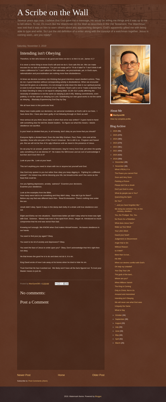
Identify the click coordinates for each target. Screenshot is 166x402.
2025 (115, 135)
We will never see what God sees (128, 302)
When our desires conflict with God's (130, 263)
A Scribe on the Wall (52, 12)
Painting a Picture (122, 181)
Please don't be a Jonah (125, 185)
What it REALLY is (122, 169)
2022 (115, 147)
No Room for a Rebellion (125, 219)
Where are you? (121, 278)
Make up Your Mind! (123, 227)
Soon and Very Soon (123, 177)
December (119, 162)
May (117, 335)
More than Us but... (123, 255)
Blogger (98, 396)
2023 (115, 143)
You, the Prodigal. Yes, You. (126, 215)
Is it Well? (119, 251)
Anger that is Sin (121, 243)
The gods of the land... (124, 274)
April (117, 339)
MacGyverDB (119, 115)
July (117, 327)
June (117, 331)
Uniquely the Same (122, 306)
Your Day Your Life (122, 271)
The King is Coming (123, 286)
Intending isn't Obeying (124, 298)
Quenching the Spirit (123, 197)
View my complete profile (120, 119)
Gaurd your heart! (122, 235)
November (119, 166)
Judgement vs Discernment (126, 239)
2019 (115, 159)
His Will (118, 259)
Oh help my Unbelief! (123, 267)
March (118, 343)
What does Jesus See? (124, 223)
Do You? (118, 201)
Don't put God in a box (124, 189)
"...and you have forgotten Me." (127, 205)
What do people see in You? (126, 193)
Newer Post (23, 375)
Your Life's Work (121, 231)
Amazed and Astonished (125, 294)
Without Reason (121, 247)
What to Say (120, 310)
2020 (115, 155)
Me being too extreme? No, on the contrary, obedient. (129, 210)
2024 (115, 139)
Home (61, 375)
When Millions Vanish (123, 282)
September (120, 319)
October (118, 315)
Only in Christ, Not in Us (124, 290)
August (118, 323)
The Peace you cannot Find (126, 173)
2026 (115, 131)
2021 (115, 151)
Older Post (98, 375)
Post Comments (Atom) (38, 381)
